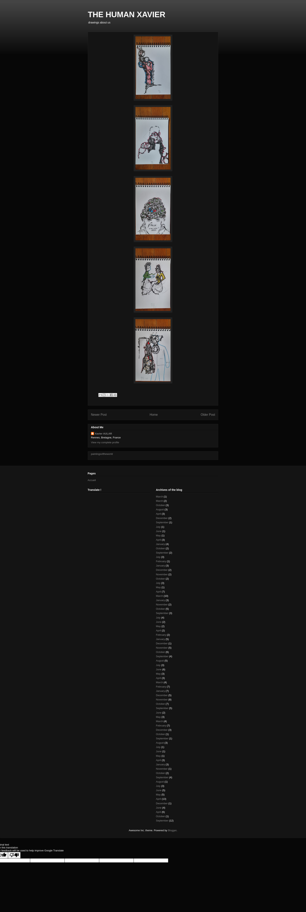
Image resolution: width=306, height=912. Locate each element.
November (162, 574)
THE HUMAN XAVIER (126, 14)
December (162, 518)
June (158, 531)
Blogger (172, 830)
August (160, 509)
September (162, 522)
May (158, 535)
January (160, 544)
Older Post (208, 414)
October (160, 505)
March (159, 496)
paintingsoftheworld (102, 453)
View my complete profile (105, 442)
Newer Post (99, 414)
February (161, 561)
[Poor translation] (14, 855)
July (158, 526)
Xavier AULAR (103, 433)
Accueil (92, 480)
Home (154, 414)
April (158, 513)
